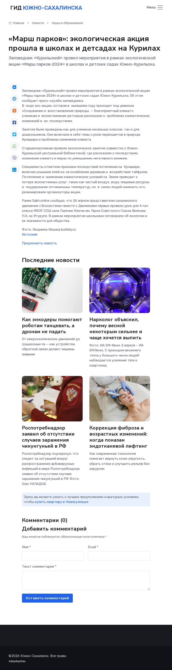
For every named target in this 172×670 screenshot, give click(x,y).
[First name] (53, 555)
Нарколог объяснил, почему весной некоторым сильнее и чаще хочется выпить (116, 328)
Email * (93, 546)
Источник (30, 234)
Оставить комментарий (47, 597)
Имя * (26, 546)
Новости (38, 22)
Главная (16, 22)
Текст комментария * (39, 566)
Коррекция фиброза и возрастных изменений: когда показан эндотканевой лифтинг (118, 436)
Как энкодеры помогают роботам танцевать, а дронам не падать (51, 328)
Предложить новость (39, 243)
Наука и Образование (67, 22)
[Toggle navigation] (155, 7)
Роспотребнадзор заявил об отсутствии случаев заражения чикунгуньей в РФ (48, 436)
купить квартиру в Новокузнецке (61, 501)
